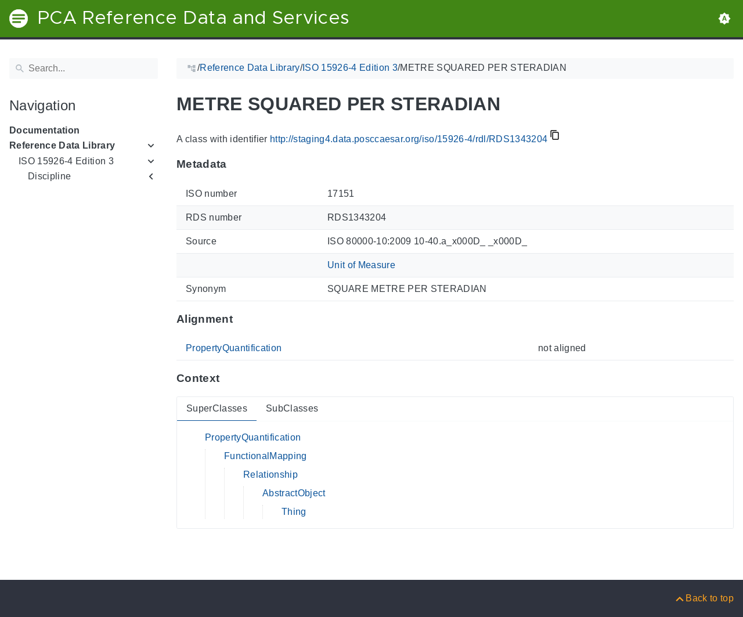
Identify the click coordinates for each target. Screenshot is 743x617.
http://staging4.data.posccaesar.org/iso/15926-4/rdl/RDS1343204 (408, 139)
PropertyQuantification (234, 348)
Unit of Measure (361, 265)
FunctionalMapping (265, 456)
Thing (294, 512)
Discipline (49, 176)
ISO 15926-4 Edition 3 (66, 161)
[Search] (83, 68)
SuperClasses (216, 408)
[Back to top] (704, 598)
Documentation (44, 130)
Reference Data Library (62, 145)
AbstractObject (294, 493)
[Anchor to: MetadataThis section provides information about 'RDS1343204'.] (238, 164)
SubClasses (292, 408)
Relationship (270, 474)
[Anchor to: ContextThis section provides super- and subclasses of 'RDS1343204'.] (230, 378)
